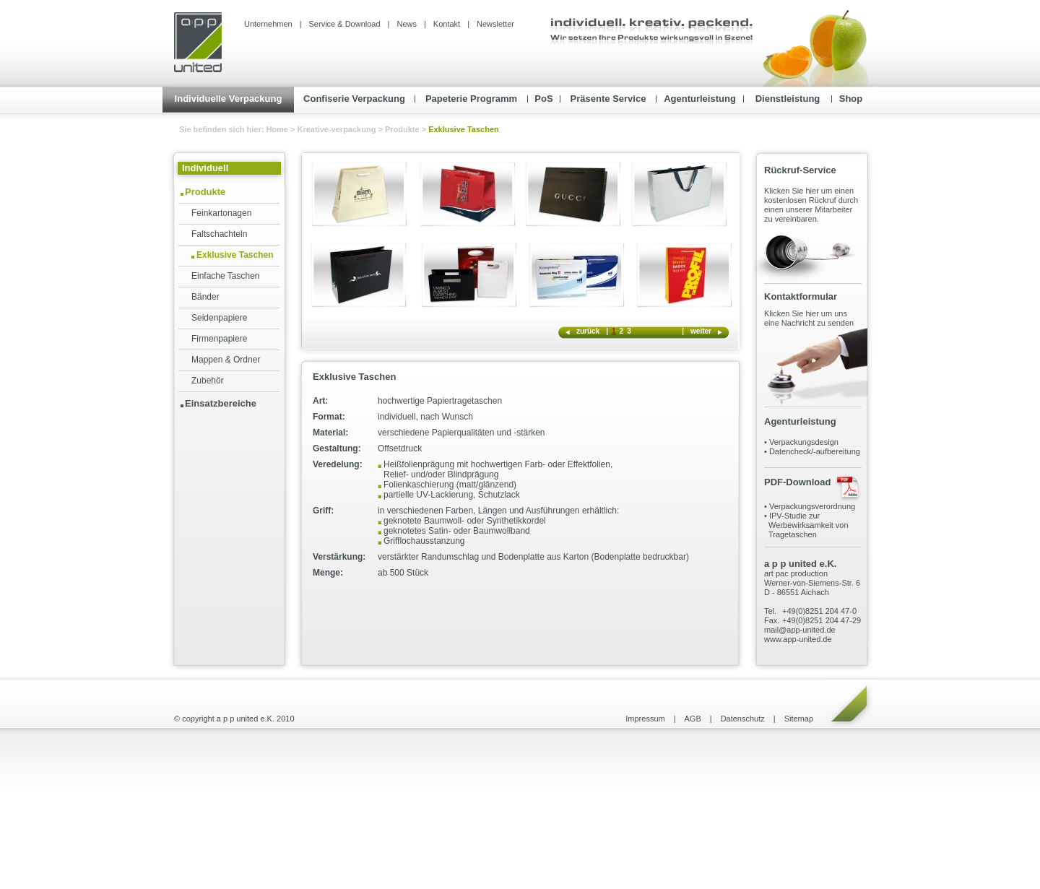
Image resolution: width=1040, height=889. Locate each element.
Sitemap (798, 718)
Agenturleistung (700, 98)
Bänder (205, 297)
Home (278, 129)
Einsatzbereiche (220, 403)
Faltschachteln (219, 234)
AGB (693, 718)
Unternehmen (268, 23)
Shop (851, 98)
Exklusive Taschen (235, 255)
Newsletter (495, 23)
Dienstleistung (787, 98)
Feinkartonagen (221, 213)
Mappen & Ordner (225, 360)
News (406, 23)
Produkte (402, 129)
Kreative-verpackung (337, 129)
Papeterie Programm (471, 98)
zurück (587, 331)
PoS (543, 98)
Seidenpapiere (219, 318)
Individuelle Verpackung (228, 98)
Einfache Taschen (225, 276)
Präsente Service (608, 98)
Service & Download (345, 23)
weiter (700, 331)
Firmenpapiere (219, 339)
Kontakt (446, 23)
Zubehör (207, 381)
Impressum (644, 718)
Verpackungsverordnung (812, 506)
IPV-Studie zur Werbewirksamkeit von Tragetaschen (806, 525)
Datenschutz (743, 718)
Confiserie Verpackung (354, 98)
